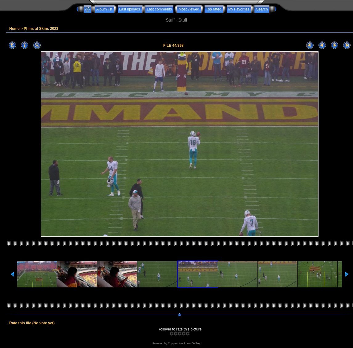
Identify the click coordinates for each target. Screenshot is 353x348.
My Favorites (239, 9)
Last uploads (129, 9)
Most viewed (189, 9)
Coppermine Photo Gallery (184, 343)
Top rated (213, 9)
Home (14, 28)
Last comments (159, 9)
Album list (104, 9)
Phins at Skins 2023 (41, 28)
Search (262, 9)
